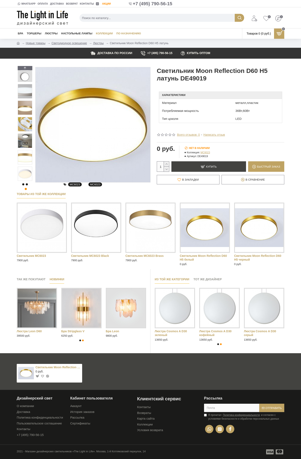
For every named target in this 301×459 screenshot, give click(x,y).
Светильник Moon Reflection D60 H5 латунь (58, 367)
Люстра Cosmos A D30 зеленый (171, 333)
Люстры (98, 43)
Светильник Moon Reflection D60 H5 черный (257, 257)
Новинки (57, 279)
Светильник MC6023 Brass (144, 255)
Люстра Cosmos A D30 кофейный (215, 333)
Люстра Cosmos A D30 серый (260, 333)
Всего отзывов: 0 (188, 134)
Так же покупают (31, 279)
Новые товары (35, 43)
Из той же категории (172, 279)
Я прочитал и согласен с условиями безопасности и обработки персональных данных (241, 416)
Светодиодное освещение (69, 43)
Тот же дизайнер (208, 279)
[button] (25, 180)
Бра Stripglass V (72, 331)
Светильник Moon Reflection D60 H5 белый (203, 257)
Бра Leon (112, 331)
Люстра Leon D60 (29, 331)
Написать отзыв (214, 134)
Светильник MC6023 (31, 255)
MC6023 (75, 184)
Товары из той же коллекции (41, 194)
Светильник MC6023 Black (90, 255)
